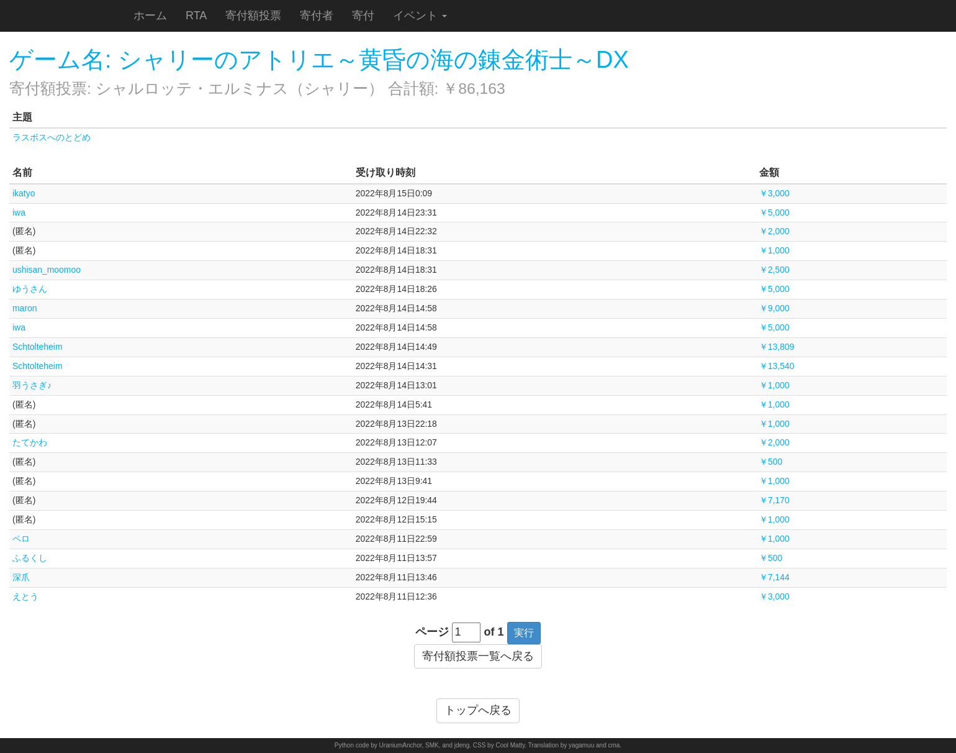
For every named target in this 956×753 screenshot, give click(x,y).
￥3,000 (774, 193)
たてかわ (29, 442)
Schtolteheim (37, 347)
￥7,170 (774, 500)
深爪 (21, 577)
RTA (196, 15)
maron (24, 308)
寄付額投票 (253, 15)
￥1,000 (774, 250)
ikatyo (23, 193)
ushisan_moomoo (46, 270)
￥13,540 (777, 366)
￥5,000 (774, 212)
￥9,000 (774, 308)
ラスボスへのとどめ (51, 137)
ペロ (21, 539)
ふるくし (29, 558)
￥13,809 (777, 347)
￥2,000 (774, 231)
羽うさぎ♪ (32, 385)
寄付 (363, 15)
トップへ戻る (478, 710)
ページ (432, 632)
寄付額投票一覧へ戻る (478, 656)
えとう (25, 596)
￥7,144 (774, 577)
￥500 (770, 462)
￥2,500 (774, 270)
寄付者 (316, 15)
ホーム (150, 15)
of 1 (494, 632)
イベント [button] (420, 15)
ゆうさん (29, 289)
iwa (18, 212)
